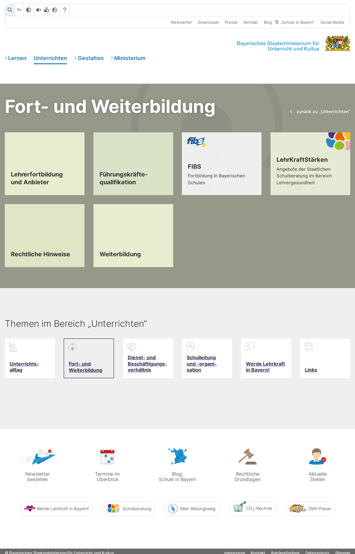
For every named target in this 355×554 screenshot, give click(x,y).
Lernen (17, 58)
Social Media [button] (332, 22)
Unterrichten (50, 58)
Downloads (208, 22)
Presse (231, 22)
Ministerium (129, 58)
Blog (289, 22)
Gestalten (91, 58)
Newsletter (181, 22)
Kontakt (251, 22)
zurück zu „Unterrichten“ (319, 111)
